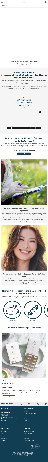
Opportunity (26, 422)
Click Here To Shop (24, 64)
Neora (24, 2)
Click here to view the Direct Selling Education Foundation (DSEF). (24, 454)
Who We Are (4, 431)
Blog (2, 433)
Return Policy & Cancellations (30, 413)
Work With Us (4, 438)
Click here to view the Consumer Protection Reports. (24, 453)
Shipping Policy (27, 411)
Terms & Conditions (28, 433)
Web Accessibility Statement (30, 435)
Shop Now (24, 153)
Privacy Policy (27, 418)
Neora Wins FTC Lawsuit (29, 440)
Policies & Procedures (28, 415)
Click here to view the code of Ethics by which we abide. (24, 452)
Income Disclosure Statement (30, 431)
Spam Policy (26, 438)
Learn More (9, 396)
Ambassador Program (6, 435)
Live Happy (3, 440)
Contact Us (26, 420)
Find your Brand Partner (29, 425)
